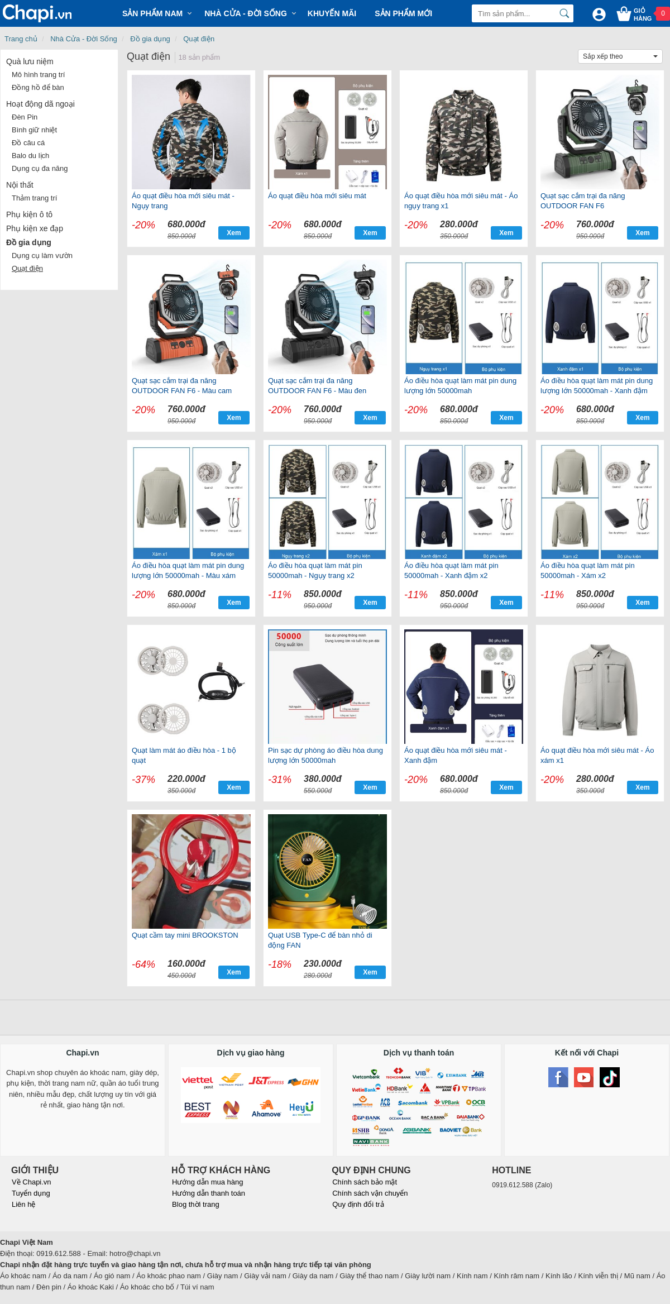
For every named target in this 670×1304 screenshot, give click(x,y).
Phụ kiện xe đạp (34, 228)
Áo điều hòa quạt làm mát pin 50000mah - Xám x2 (587, 570)
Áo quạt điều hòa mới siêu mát (317, 196)
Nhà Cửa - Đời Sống (83, 39)
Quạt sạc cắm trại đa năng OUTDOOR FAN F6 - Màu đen (317, 385)
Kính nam (472, 1276)
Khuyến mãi (332, 13)
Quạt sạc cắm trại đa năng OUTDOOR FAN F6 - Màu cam (182, 385)
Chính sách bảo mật (364, 1182)
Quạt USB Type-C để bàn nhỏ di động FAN (320, 940)
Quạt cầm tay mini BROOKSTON (185, 935)
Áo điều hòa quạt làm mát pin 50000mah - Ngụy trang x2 (315, 570)
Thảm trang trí (34, 198)
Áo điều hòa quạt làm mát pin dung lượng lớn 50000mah (460, 385)
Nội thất (20, 184)
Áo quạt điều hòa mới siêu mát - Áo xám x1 (597, 755)
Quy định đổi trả (358, 1204)
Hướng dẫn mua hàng (207, 1182)
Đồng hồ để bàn (38, 87)
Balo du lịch (30, 155)
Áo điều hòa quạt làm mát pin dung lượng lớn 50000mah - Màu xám (188, 570)
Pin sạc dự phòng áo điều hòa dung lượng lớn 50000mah (325, 755)
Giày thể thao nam (369, 1276)
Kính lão (558, 1276)
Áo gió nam (112, 1276)
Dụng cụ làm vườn (42, 255)
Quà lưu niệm (30, 61)
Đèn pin (48, 1287)
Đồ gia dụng (150, 39)
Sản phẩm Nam (152, 13)
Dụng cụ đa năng (40, 168)
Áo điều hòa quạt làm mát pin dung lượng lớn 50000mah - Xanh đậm (596, 385)
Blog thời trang (195, 1204)
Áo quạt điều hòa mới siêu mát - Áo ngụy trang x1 (461, 201)
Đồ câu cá (28, 142)
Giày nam (222, 1276)
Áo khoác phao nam (168, 1276)
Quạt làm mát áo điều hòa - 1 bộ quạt (184, 755)
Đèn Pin (24, 117)
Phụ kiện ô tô (29, 214)
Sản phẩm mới (403, 13)
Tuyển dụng (31, 1193)
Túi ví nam (197, 1287)
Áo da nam (70, 1276)
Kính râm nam (517, 1276)
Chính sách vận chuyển (370, 1193)
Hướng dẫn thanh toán (208, 1193)
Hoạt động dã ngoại (40, 103)
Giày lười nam (428, 1276)
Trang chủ (20, 39)
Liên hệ (23, 1204)
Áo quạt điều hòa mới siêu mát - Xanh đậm (455, 755)
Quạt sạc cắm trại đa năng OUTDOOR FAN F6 (582, 201)
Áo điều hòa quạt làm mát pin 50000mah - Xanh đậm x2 (451, 570)
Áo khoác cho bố (147, 1287)
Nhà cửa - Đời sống (245, 13)
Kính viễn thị (598, 1276)
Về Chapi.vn (31, 1182)
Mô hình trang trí (38, 74)
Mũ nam (637, 1276)
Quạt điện (198, 39)
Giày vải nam (265, 1276)
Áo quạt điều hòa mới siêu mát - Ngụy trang (183, 201)
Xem (234, 233)
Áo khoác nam (23, 1276)
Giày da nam (313, 1276)
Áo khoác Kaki (91, 1287)
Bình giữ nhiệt (34, 130)
